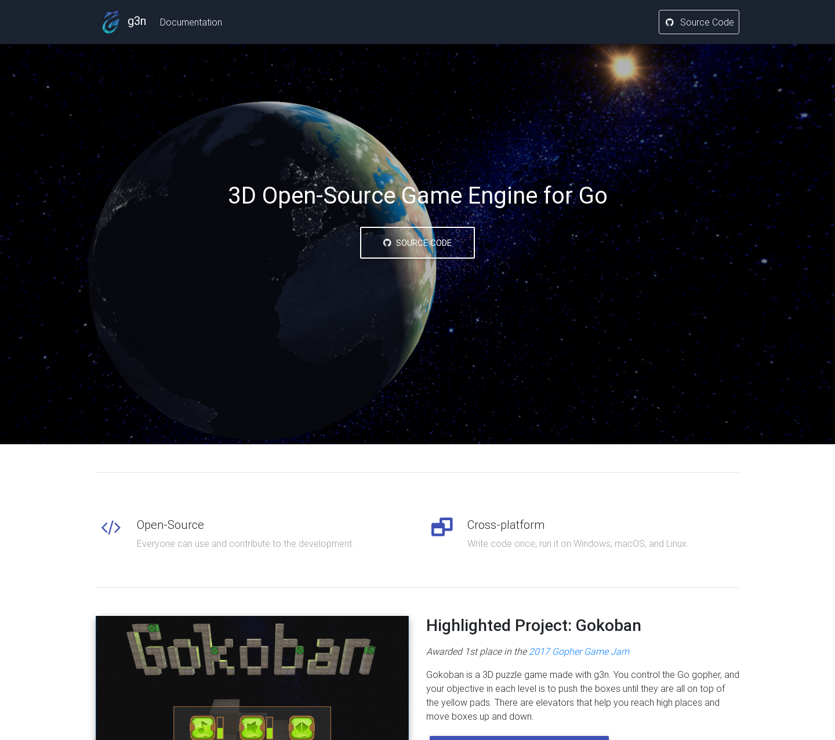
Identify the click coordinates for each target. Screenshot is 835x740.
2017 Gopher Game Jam (579, 651)
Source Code (699, 24)
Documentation (191, 24)
